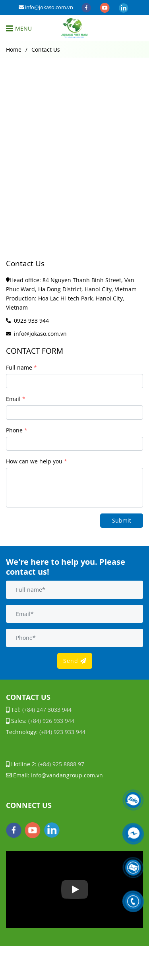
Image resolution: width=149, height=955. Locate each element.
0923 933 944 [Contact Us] (31, 320)
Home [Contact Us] (13, 49)
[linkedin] (123, 7)
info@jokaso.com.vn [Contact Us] (46, 7)
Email (13, 399)
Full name (19, 367)
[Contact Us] (74, 28)
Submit (121, 520)
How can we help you (34, 461)
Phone (14, 430)
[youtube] (105, 7)
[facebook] (86, 7)
